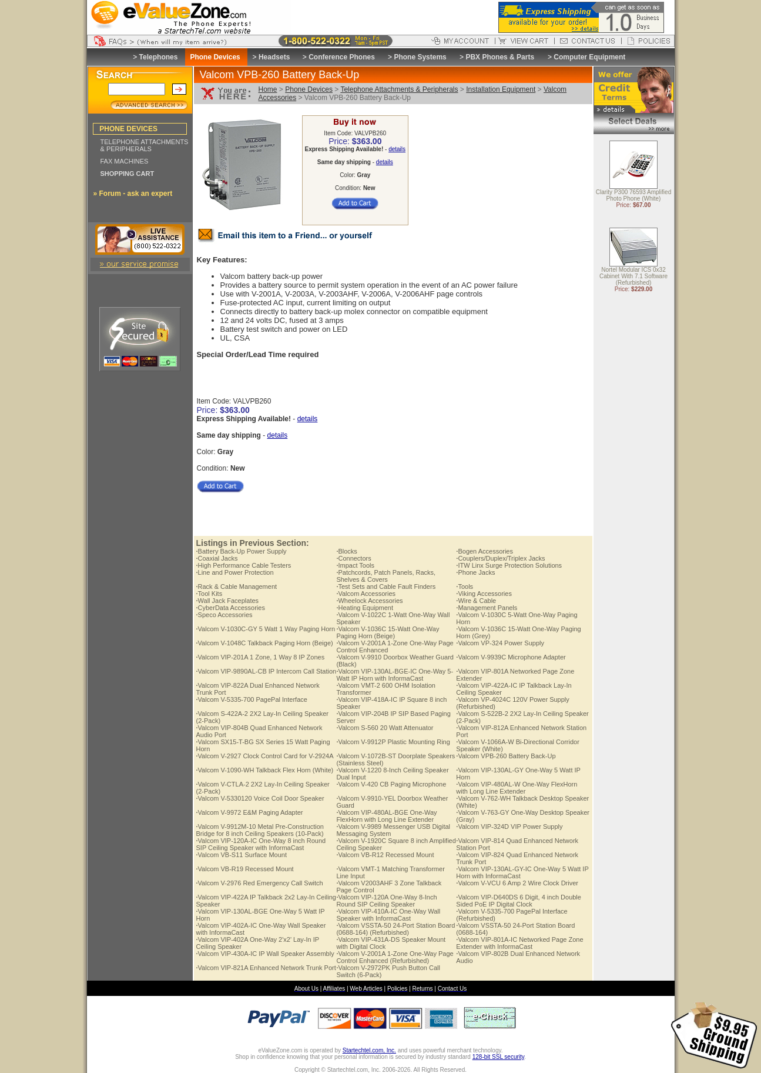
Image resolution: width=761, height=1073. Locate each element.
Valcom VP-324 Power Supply (500, 643)
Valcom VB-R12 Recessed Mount (385, 854)
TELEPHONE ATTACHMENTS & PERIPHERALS (144, 145)
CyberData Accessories (230, 607)
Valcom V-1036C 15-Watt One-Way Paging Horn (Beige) (387, 632)
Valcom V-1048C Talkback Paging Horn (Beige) (264, 643)
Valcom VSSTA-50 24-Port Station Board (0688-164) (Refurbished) (395, 929)
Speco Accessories (224, 614)
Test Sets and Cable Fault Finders (385, 586)
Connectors (353, 558)
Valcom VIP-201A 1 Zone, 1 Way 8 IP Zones (260, 657)
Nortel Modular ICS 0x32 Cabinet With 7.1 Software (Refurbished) (633, 276)
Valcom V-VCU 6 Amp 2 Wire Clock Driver (517, 883)
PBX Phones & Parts (499, 57)
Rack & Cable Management (236, 586)
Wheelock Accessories (369, 600)
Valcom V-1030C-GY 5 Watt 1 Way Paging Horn (266, 628)
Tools (464, 586)
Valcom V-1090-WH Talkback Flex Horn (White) (265, 770)
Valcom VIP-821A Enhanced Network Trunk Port (266, 967)
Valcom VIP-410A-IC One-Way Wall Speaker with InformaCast (388, 915)
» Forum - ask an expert (133, 193)
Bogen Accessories (484, 551)
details (396, 149)
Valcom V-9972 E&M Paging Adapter (249, 812)
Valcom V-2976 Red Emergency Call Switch (259, 883)
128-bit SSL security (498, 1057)
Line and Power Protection (235, 572)
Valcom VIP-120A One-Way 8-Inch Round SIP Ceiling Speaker (386, 901)
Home (268, 89)
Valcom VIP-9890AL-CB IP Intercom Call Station (266, 671)
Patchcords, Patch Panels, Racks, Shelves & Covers (385, 576)
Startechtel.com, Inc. (369, 1050)
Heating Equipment (364, 607)
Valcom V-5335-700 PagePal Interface (251, 699)
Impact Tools (355, 565)
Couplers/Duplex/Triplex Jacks (500, 558)
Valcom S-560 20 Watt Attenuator (384, 727)
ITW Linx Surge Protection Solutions (509, 565)
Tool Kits (209, 593)
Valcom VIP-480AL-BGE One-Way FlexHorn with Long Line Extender (386, 816)
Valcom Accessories (365, 593)
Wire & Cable (476, 600)
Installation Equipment (500, 89)
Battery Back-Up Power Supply (241, 551)
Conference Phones (342, 57)
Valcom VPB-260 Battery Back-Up (505, 755)
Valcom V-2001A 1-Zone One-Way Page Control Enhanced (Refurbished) (394, 957)
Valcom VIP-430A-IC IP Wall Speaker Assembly (265, 953)
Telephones (158, 57)
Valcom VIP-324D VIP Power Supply (509, 826)
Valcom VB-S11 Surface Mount (241, 854)
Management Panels (486, 607)
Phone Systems (420, 57)
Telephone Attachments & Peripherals (399, 89)
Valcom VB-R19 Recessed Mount (245, 868)
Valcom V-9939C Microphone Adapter (510, 657)
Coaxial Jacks (217, 558)
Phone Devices (309, 89)
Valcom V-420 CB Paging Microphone (391, 784)
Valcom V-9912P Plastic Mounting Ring (393, 741)
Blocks (346, 551)
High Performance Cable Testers (243, 565)
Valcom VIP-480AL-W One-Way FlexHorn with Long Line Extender (516, 788)
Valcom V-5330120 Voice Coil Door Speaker (260, 798)
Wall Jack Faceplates (227, 600)
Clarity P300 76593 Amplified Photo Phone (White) (633, 196)
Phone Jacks (475, 572)
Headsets (274, 57)
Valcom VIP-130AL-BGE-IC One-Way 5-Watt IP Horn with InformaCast (394, 675)
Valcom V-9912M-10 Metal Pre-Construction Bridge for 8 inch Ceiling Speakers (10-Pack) (260, 830)
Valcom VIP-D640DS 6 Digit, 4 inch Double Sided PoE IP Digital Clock (518, 901)
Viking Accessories (484, 593)
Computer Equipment (589, 57)
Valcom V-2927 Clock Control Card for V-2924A (265, 755)
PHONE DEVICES (128, 129)
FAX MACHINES (124, 161)
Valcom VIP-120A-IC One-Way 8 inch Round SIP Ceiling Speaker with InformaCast (261, 844)
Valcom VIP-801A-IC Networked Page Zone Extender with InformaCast (519, 943)
